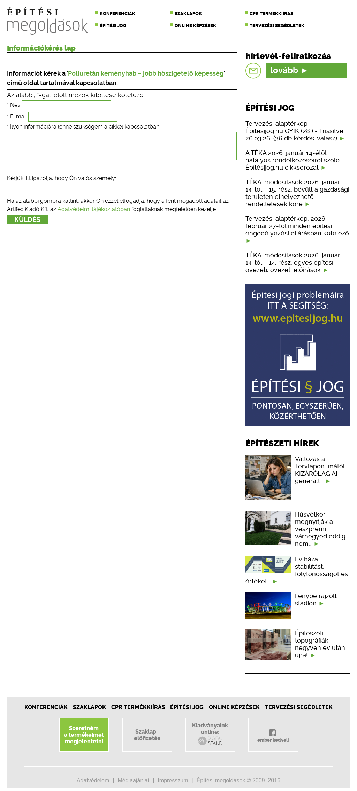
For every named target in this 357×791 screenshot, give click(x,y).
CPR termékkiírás (271, 13)
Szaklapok (188, 13)
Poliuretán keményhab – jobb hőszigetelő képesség (145, 73)
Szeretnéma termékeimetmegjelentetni (84, 735)
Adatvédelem (93, 780)
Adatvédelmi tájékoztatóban (94, 214)
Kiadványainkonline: (210, 734)
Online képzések (195, 25)
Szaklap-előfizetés (147, 735)
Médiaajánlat (133, 780)
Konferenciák (117, 13)
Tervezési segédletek (277, 25)
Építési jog (113, 25)
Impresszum (173, 780)
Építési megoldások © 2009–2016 (238, 780)
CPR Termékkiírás (138, 707)
